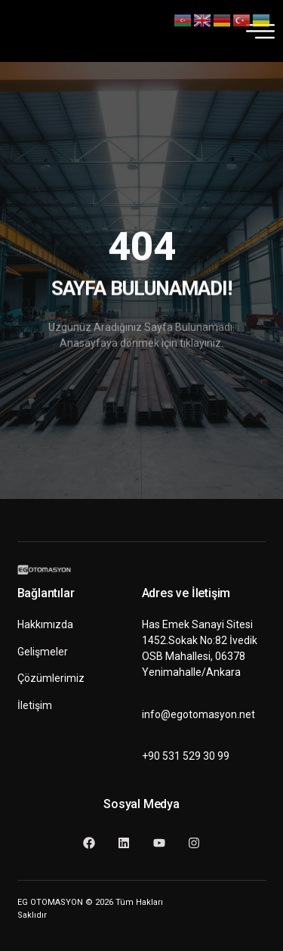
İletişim (34, 705)
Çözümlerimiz (51, 678)
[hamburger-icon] (255, 31)
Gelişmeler (42, 652)
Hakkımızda (45, 624)
